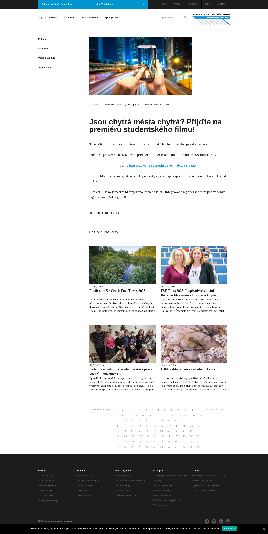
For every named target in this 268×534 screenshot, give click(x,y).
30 (133, 420)
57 (154, 431)
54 (132, 431)
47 (169, 425)
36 (176, 420)
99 (198, 446)
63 (198, 431)
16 (122, 415)
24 (179, 415)
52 (118, 431)
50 (191, 425)
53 (125, 431)
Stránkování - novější (100, 409)
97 (184, 446)
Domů (96, 104)
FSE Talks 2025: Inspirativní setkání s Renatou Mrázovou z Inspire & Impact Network (189, 295)
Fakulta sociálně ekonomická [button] (66, 4)
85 (183, 441)
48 (177, 425)
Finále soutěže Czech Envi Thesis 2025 (117, 291)
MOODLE (192, 4)
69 (155, 436)
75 (198, 436)
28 (118, 420)
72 (177, 436)
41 (125, 425)
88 (117, 446)
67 (140, 436)
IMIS (207, 4)
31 (140, 420)
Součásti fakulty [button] (120, 4)
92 (146, 446)
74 (191, 436)
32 (147, 420)
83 (169, 441)
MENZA (222, 4)
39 (198, 420)
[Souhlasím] (263, 528)
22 (164, 415)
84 (176, 441)
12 (185, 410)
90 (132, 446)
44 (147, 425)
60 (176, 431)
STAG (177, 4)
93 (154, 446)
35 (169, 420)
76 (118, 441)
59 (169, 431)
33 (154, 420)
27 (200, 415)
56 (147, 431)
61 (183, 431)
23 (171, 415)
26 (193, 415)
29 (125, 420)
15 (116, 415)
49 (184, 425)
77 (126, 441)
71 (170, 436)
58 (161, 431)
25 (186, 415)
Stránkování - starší (216, 409)
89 (125, 446)
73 (184, 436)
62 (190, 431)
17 (129, 415)
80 (147, 441)
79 (140, 441)
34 (161, 420)
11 (178, 410)
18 (136, 415)
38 (190, 420)
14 (199, 410)
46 (162, 425)
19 (143, 415)
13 (192, 410)
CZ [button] (165, 4)
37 (183, 420)
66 (133, 436)
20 (150, 415)
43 (139, 425)
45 (154, 425)
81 (155, 441)
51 (199, 425)
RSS (40, 521)
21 (157, 415)
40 (118, 425)
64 (118, 436)
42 (132, 425)
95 (169, 446)
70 (162, 436)
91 (139, 446)
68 (147, 436)
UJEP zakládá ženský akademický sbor (189, 369)
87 (198, 441)
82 (161, 441)
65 (125, 436)
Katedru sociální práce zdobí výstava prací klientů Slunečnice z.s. (120, 371)
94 (161, 446)
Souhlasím (229, 528)
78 (133, 441)
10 (171, 410)
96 (176, 446)
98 (191, 446)
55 (140, 431)
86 (190, 441)
